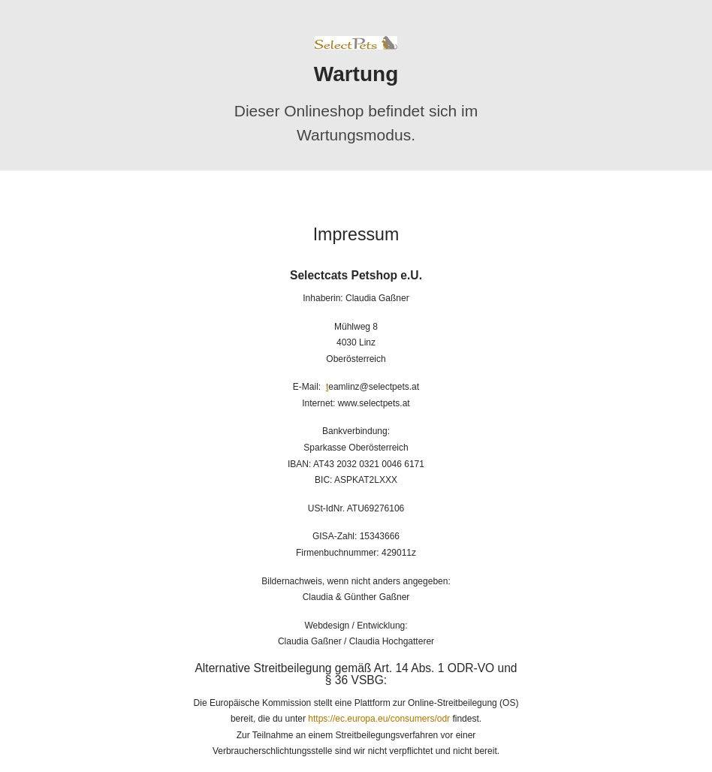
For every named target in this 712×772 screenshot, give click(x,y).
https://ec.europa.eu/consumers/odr (379, 718)
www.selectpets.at (374, 403)
